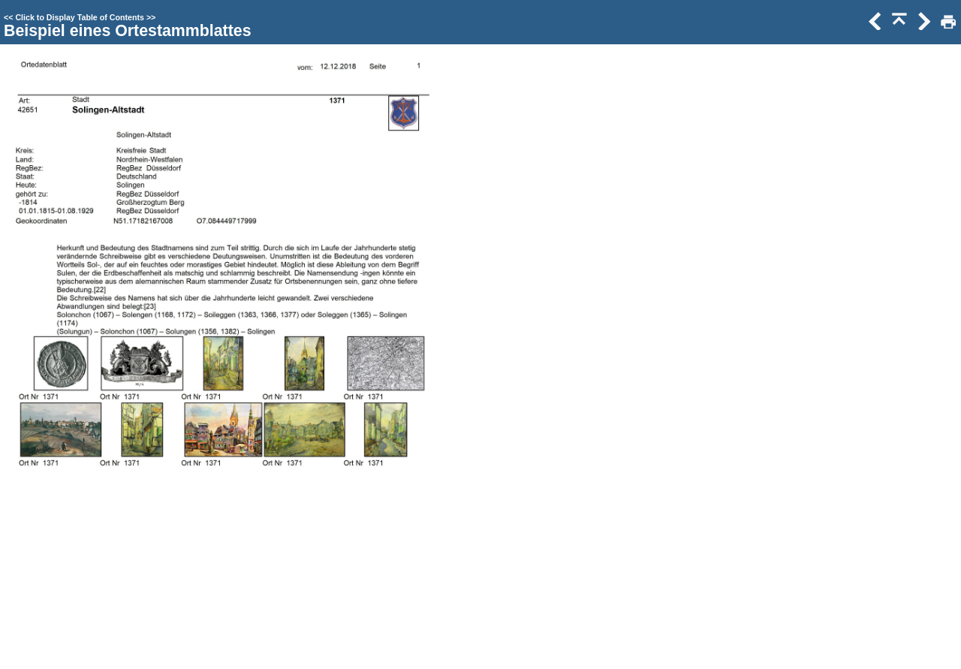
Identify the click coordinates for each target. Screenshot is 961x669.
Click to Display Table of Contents (79, 17)
